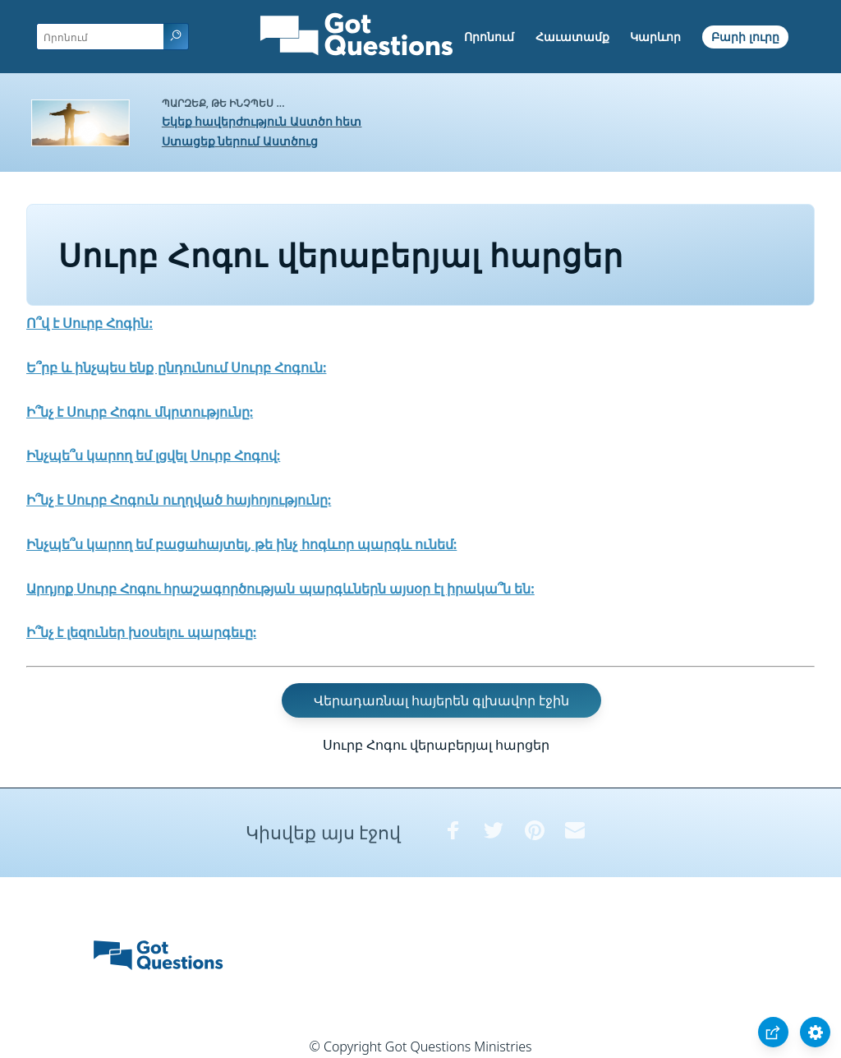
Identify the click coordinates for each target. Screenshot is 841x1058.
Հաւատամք (572, 36)
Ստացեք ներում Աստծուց (240, 141)
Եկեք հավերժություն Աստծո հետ (262, 121)
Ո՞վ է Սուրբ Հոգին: (89, 323)
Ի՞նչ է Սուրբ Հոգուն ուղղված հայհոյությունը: (178, 500)
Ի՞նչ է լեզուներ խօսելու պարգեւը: (141, 632)
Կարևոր (655, 36)
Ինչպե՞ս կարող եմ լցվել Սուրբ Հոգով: (153, 455)
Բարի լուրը (745, 36)
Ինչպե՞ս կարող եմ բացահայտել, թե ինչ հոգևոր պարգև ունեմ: (241, 544)
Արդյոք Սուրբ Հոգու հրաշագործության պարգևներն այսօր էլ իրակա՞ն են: (280, 589)
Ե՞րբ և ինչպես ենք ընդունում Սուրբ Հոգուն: (176, 367)
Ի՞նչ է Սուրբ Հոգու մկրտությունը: (139, 412)
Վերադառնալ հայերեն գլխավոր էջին (441, 700)
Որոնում (489, 36)
